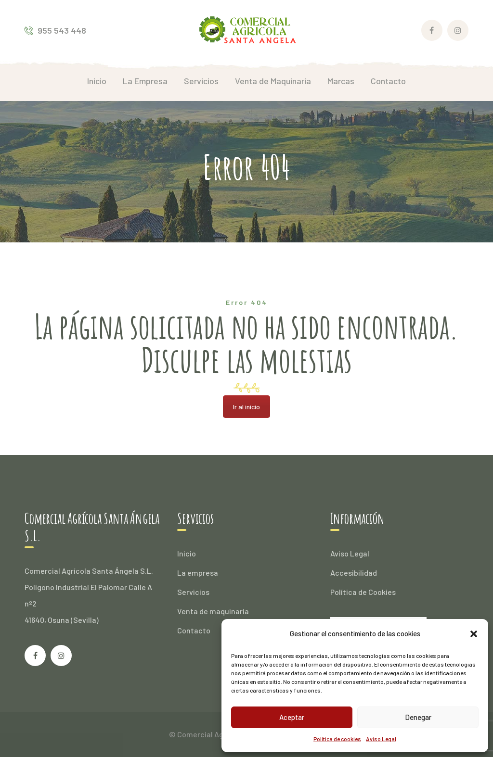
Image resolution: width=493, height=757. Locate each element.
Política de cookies (337, 738)
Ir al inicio (246, 407)
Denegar (418, 717)
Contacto (193, 630)
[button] (474, 634)
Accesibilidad (353, 572)
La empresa (197, 572)
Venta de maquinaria (213, 611)
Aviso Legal (381, 738)
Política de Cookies (363, 591)
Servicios (193, 591)
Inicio (186, 553)
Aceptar (291, 717)
